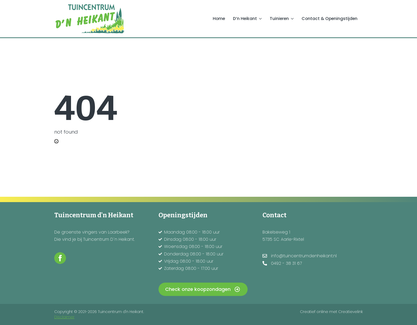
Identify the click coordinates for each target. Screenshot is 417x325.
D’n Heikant (245, 18)
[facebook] (60, 258)
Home (219, 18)
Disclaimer (64, 317)
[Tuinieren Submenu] (293, 19)
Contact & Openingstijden (329, 18)
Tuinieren (279, 18)
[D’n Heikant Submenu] (261, 19)
